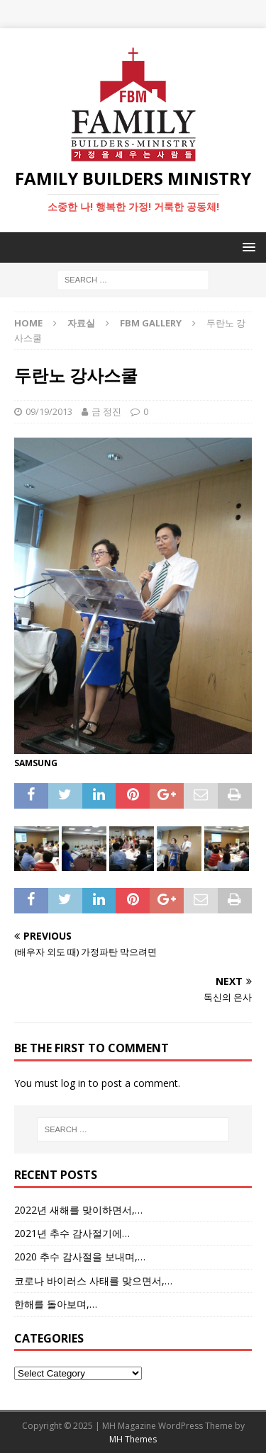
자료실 (81, 323)
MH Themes (133, 1439)
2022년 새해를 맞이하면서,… (78, 1209)
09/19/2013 (49, 411)
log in (73, 1083)
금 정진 (106, 411)
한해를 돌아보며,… (55, 1304)
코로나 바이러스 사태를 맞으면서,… (93, 1280)
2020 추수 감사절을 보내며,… (79, 1256)
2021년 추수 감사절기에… (72, 1233)
